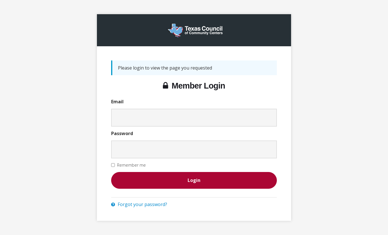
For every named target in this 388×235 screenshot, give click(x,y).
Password (122, 133)
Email (117, 101)
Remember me (131, 165)
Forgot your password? (139, 204)
